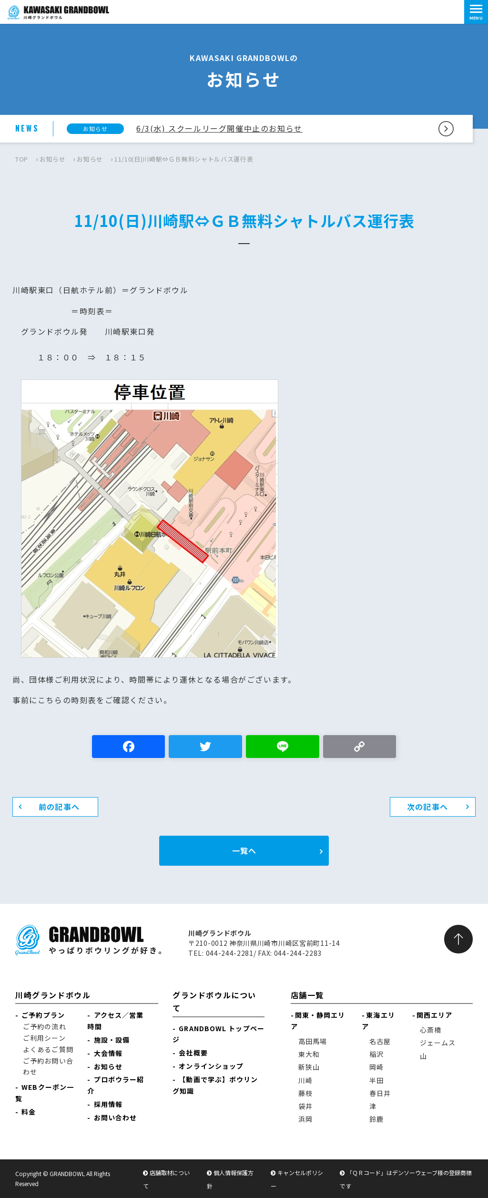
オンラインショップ (211, 1066)
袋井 (305, 1106)
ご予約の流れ (44, 1026)
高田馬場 (312, 1041)
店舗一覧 (307, 995)
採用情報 (108, 1104)
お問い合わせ (115, 1117)
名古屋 (380, 1041)
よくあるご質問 (48, 1049)
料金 (28, 1111)
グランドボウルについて (214, 1001)
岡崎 (376, 1067)
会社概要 (193, 1052)
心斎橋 (430, 1029)
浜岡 (305, 1119)
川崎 (305, 1080)
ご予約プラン (43, 1015)
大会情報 (108, 1053)
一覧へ (244, 850)
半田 (376, 1080)
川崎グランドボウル (53, 995)
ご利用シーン (44, 1038)
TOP (21, 159)
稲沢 (376, 1054)
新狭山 (309, 1067)
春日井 (380, 1093)
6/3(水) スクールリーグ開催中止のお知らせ (219, 128)
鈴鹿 (376, 1119)
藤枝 (305, 1093)
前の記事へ (59, 806)
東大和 (309, 1054)
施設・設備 (112, 1039)
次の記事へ (427, 806)
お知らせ (53, 159)
